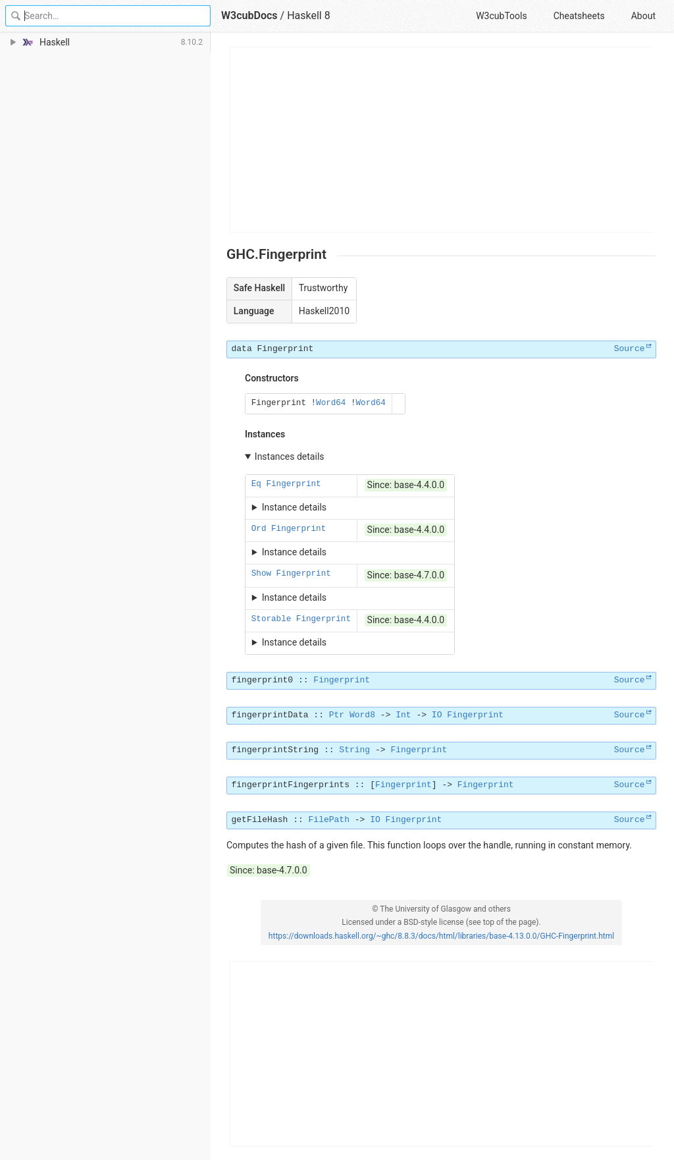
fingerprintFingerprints (291, 785)
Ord (259, 529)
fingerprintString (275, 750)
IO (437, 715)
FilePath (329, 820)
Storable (271, 619)
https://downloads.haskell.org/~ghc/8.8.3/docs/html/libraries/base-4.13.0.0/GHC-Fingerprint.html (441, 936)
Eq (256, 484)
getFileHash (260, 820)
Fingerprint (285, 349)
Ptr (336, 715)
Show (261, 573)
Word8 (362, 715)
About (643, 16)
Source (629, 349)
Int (403, 715)
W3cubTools (501, 16)
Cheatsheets (579, 16)
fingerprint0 (263, 680)
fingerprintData (270, 715)
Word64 (331, 403)
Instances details (289, 456)
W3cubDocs (249, 15)
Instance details (294, 507)
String (354, 750)
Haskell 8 (308, 15)
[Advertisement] (442, 139)
